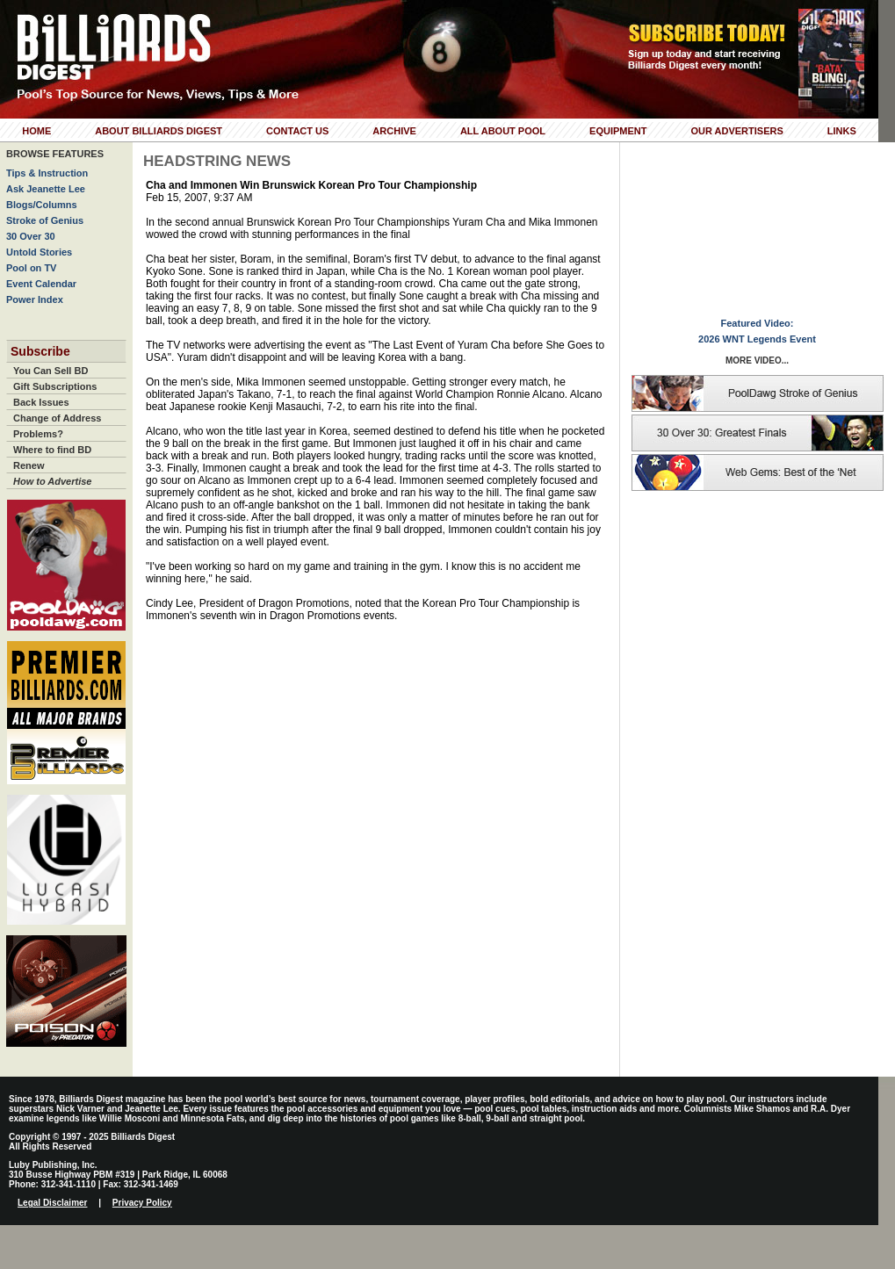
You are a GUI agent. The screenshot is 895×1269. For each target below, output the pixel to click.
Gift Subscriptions (55, 386)
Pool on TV (31, 268)
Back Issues (41, 402)
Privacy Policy (142, 1203)
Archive (394, 131)
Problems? (38, 434)
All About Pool (502, 131)
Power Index (34, 299)
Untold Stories (39, 252)
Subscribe (40, 351)
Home (36, 131)
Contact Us (297, 131)
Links (841, 131)
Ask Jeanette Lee (45, 189)
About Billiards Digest (158, 131)
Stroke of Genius (44, 220)
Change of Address (57, 418)
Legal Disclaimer (52, 1203)
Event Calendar (41, 283)
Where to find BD (52, 449)
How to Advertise (52, 481)
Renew (28, 465)
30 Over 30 (30, 236)
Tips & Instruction (47, 173)
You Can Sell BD (50, 370)
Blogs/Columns (41, 204)
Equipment (617, 131)
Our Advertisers (736, 131)
